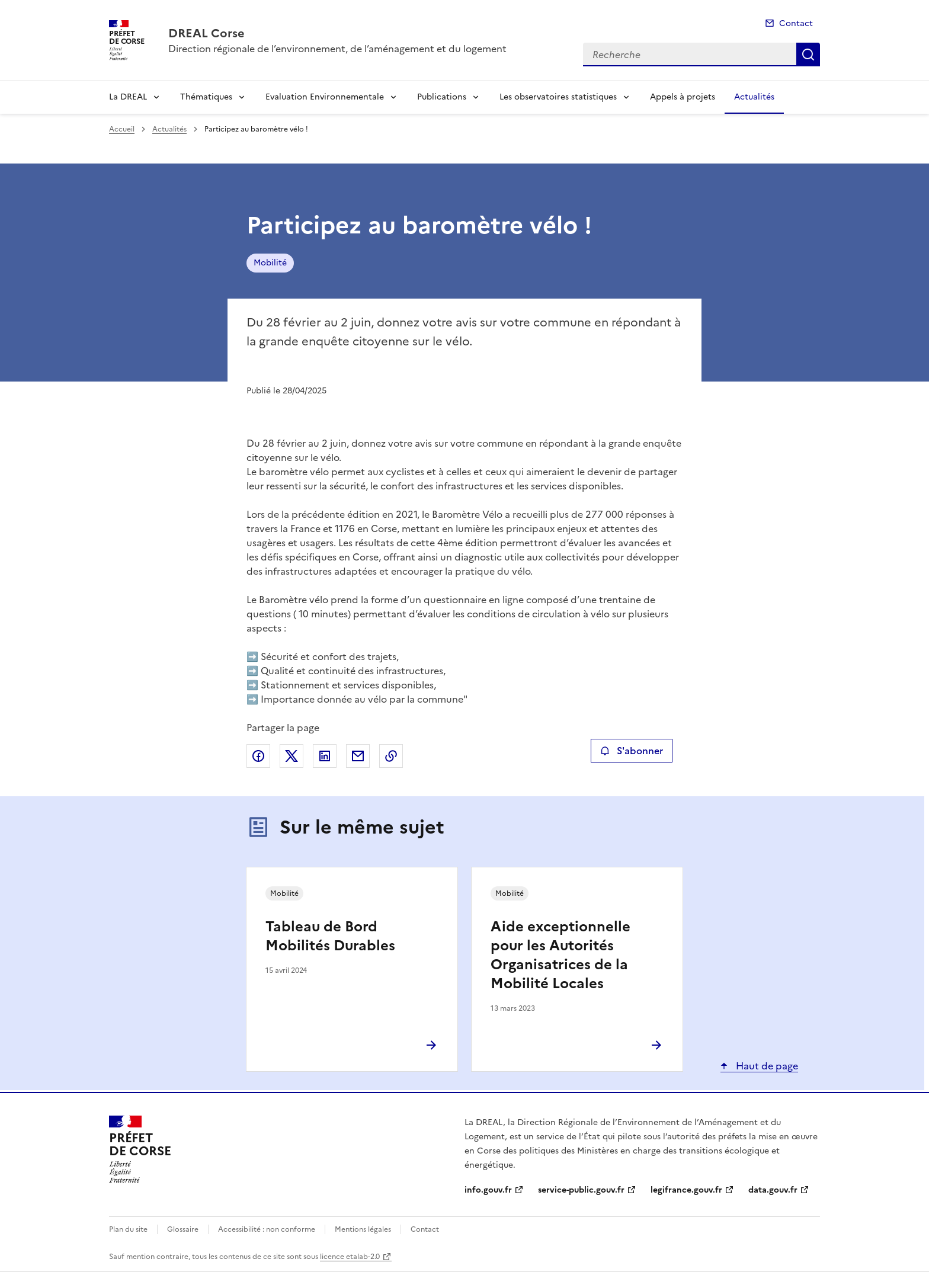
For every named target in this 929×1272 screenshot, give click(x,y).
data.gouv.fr (772, 1190)
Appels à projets (682, 97)
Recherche (808, 54)
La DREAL (128, 97)
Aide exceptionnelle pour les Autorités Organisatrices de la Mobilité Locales (560, 955)
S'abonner (631, 751)
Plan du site (128, 1229)
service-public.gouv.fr (581, 1190)
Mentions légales (363, 1229)
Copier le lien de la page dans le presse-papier (391, 756)
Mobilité (270, 263)
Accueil (121, 129)
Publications (441, 97)
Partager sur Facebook (258, 756)
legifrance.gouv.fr (686, 1190)
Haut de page (765, 1066)
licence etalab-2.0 (350, 1256)
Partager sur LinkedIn (325, 756)
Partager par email (358, 756)
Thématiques (206, 97)
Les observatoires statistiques (558, 97)
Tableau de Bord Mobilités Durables (330, 936)
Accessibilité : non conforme (266, 1229)
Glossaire (182, 1229)
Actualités (754, 97)
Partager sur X (291, 756)
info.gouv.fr (488, 1190)
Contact (796, 23)
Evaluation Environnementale (324, 97)
